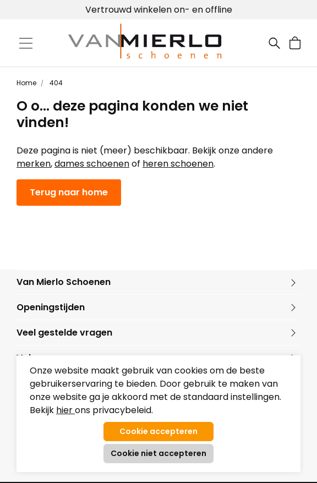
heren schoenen (178, 163)
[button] (294, 43)
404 (55, 82)
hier (65, 410)
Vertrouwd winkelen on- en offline (158, 9)
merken (34, 163)
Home (26, 82)
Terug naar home (69, 192)
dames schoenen (91, 163)
